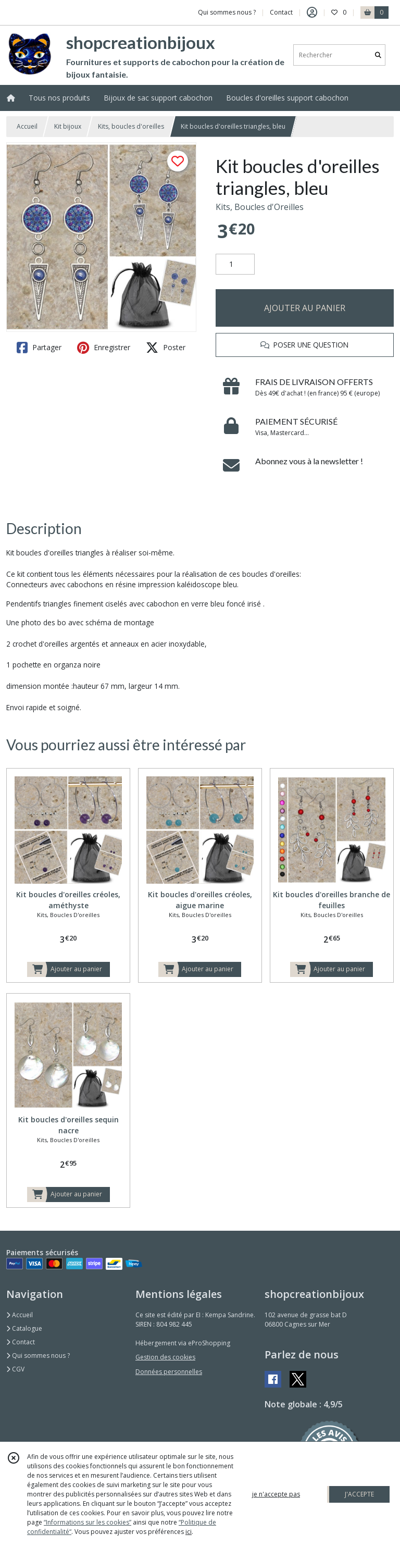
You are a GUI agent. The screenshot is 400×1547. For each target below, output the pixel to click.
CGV (15, 1369)
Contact (281, 12)
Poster (165, 347)
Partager (39, 347)
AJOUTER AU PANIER (304, 308)
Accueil (27, 126)
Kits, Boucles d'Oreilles (260, 207)
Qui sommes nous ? (38, 1355)
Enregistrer (103, 347)
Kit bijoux (67, 126)
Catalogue (24, 1328)
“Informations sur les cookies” (87, 1522)
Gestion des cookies (165, 1357)
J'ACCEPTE (359, 1494)
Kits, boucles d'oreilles (131, 126)
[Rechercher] (378, 55)
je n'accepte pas (276, 1494)
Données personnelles (168, 1371)
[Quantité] (235, 264)
